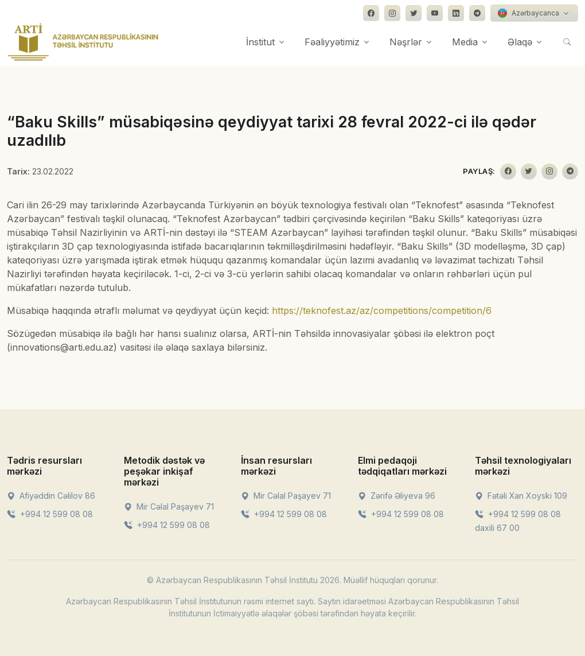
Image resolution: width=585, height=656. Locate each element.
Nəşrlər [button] (405, 42)
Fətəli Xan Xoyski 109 (521, 495)
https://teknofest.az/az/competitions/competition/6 (382, 310)
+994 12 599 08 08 (50, 514)
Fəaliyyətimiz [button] (332, 42)
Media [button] (465, 42)
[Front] (83, 42)
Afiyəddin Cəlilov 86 (51, 495)
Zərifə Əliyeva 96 (396, 495)
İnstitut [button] (260, 42)
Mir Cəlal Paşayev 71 (169, 506)
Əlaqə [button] (520, 42)
